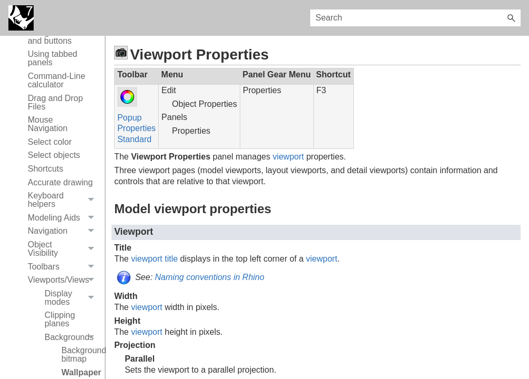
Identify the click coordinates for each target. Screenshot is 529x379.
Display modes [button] (72, 298)
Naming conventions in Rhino (209, 277)
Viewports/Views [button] (63, 280)
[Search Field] (415, 17)
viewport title (154, 258)
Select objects (54, 155)
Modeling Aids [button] (63, 218)
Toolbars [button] (63, 267)
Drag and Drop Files (55, 102)
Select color (50, 141)
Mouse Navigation (48, 124)
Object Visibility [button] (63, 249)
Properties (136, 128)
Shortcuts (46, 168)
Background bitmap (80, 354)
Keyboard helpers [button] (63, 200)
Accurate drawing (60, 182)
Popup (129, 117)
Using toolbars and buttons (55, 36)
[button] (511, 17)
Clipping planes (60, 319)
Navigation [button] (63, 231)
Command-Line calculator (56, 80)
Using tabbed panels (52, 58)
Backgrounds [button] (72, 337)
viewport (288, 156)
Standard (134, 139)
